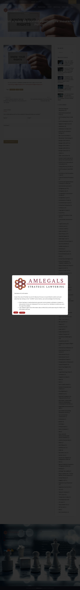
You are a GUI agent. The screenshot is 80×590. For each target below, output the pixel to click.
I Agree (16, 312)
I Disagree (22, 312)
